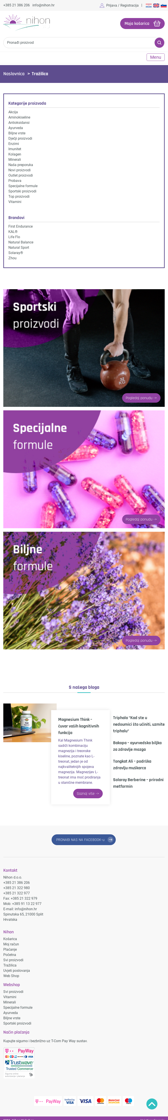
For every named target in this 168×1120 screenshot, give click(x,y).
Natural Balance (20, 241)
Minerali (14, 158)
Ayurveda (15, 126)
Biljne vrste (16, 132)
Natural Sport (18, 246)
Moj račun (11, 939)
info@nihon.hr (43, 5)
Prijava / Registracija (122, 5)
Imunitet (14, 147)
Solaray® (15, 251)
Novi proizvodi (19, 168)
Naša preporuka (20, 163)
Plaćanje (10, 945)
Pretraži (159, 41)
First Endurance (20, 225)
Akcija (13, 110)
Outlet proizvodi (20, 174)
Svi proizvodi (13, 955)
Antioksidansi (19, 121)
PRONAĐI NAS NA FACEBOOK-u (80, 838)
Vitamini (14, 200)
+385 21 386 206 (16, 5)
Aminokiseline (19, 116)
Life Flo (14, 235)
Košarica (10, 934)
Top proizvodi (19, 195)
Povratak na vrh (151, 1103)
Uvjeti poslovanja (16, 966)
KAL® (13, 230)
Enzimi (13, 142)
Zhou (12, 256)
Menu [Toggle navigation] (155, 55)
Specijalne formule (22, 184)
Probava (14, 179)
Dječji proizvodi (20, 137)
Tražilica (10, 961)
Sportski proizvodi (22, 190)
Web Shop (11, 971)
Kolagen (14, 153)
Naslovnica (13, 72)
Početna (9, 950)
